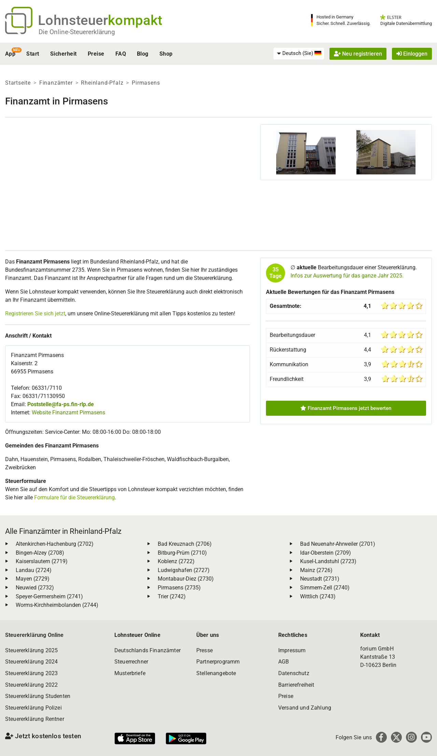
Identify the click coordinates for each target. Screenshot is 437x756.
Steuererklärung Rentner (34, 719)
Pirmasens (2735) (179, 587)
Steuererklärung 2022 (31, 685)
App (10, 54)
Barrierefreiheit (296, 685)
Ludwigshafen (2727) (184, 570)
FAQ (120, 54)
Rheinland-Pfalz (102, 83)
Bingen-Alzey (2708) (40, 553)
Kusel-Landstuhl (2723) (328, 561)
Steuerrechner (131, 661)
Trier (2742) (172, 596)
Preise (96, 54)
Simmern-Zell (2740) (325, 587)
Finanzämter (56, 83)
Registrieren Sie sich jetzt (35, 313)
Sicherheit (63, 54)
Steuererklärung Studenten (37, 696)
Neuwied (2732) (35, 587)
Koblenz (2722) (176, 561)
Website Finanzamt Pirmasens (68, 412)
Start (32, 54)
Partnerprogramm (218, 661)
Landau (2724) (34, 570)
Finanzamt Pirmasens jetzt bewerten (345, 408)
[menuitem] (298, 53)
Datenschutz (293, 673)
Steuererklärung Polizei (33, 707)
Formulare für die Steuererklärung (74, 497)
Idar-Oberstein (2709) (325, 553)
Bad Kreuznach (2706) (185, 544)
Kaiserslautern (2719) (42, 561)
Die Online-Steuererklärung (77, 32)
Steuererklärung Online (34, 635)
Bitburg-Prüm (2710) (182, 553)
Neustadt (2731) (319, 578)
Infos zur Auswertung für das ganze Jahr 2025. (347, 275)
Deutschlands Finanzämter (147, 650)
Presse (204, 650)
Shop (166, 54)
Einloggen (411, 54)
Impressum (292, 650)
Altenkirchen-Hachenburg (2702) (55, 544)
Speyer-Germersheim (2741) (49, 596)
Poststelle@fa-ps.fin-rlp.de (60, 404)
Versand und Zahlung (304, 707)
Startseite (18, 83)
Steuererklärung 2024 (31, 661)
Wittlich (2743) (318, 596)
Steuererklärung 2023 (31, 673)
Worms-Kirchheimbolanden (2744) (57, 605)
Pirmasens (146, 83)
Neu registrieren (358, 54)
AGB (283, 661)
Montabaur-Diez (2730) (186, 578)
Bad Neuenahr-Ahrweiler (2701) (337, 544)
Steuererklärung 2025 (31, 650)
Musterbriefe (129, 673)
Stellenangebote (216, 673)
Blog (143, 54)
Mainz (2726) (316, 570)
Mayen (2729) (33, 578)
